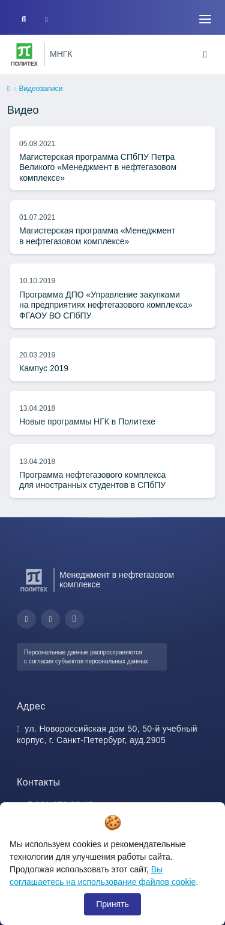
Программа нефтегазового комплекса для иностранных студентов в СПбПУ (92, 480)
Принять (112, 904)
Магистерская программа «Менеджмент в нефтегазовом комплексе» (97, 236)
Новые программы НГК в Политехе (87, 421)
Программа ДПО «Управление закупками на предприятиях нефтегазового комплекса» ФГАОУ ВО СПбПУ (106, 305)
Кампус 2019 (43, 368)
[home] (8, 89)
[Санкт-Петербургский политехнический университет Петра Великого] (24, 54)
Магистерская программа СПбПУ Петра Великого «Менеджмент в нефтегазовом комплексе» (97, 167)
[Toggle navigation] (205, 19)
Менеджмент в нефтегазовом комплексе (116, 579)
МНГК (61, 54)
